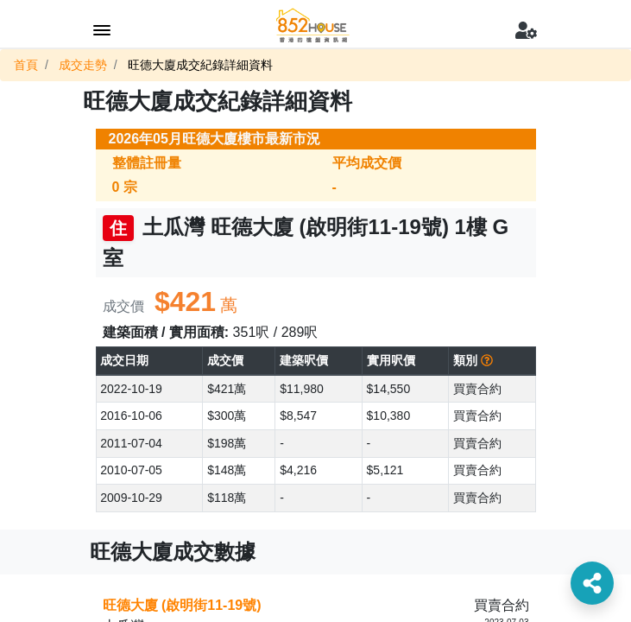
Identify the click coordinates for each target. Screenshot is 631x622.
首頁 (26, 65)
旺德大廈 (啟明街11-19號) (182, 605)
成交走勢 (83, 65)
